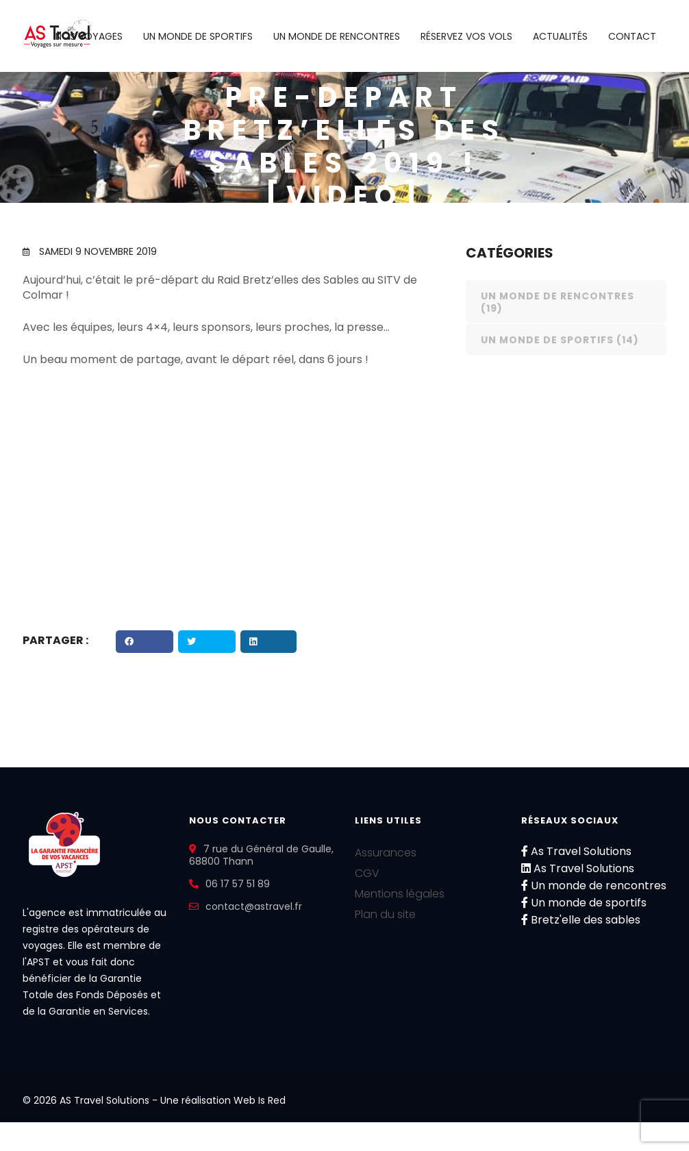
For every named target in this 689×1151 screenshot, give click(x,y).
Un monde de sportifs (198, 36)
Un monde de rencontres (336, 36)
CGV (367, 873)
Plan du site (385, 914)
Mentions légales (399, 894)
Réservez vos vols (466, 36)
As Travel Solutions (576, 851)
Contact (632, 36)
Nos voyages (89, 36)
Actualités (560, 36)
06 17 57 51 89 (237, 884)
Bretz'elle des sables (580, 920)
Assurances (385, 853)
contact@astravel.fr (253, 906)
